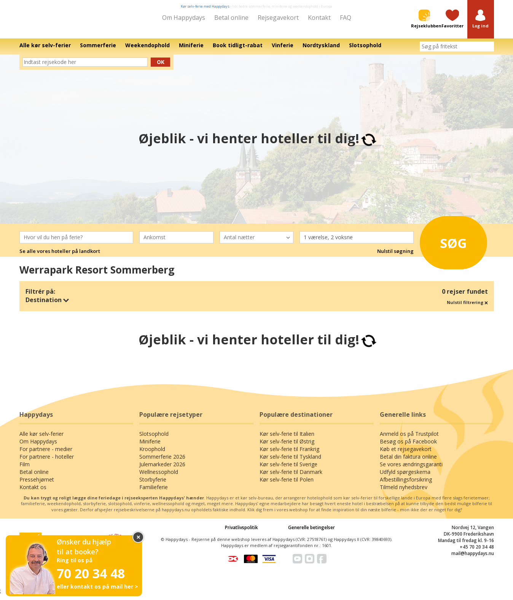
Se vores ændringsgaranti (411, 469)
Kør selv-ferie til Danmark (291, 477)
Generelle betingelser (311, 533)
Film (24, 469)
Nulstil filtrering (467, 307)
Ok (160, 67)
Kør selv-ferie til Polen (287, 484)
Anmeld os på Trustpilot (409, 439)
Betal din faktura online (408, 462)
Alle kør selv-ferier (41, 439)
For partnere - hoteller (46, 462)
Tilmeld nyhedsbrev (403, 492)
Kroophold (152, 454)
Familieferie (153, 492)
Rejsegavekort (278, 17)
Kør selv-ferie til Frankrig (289, 454)
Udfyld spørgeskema (405, 477)
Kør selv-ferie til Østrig (287, 446)
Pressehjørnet (36, 484)
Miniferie (150, 446)
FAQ (345, 17)
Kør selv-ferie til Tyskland (290, 462)
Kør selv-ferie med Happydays (205, 6)
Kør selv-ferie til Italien (287, 439)
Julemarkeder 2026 (162, 469)
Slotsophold (154, 439)
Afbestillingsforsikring (406, 484)
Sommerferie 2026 (162, 462)
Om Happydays (183, 17)
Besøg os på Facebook (408, 446)
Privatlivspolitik (241, 533)
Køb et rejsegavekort (406, 454)
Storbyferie (152, 484)
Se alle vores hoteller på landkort (59, 256)
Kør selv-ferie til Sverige (288, 469)
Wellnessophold (158, 477)
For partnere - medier (45, 454)
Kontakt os (32, 492)
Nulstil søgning (395, 256)
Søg (446, 246)
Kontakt (319, 17)
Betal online (231, 17)
